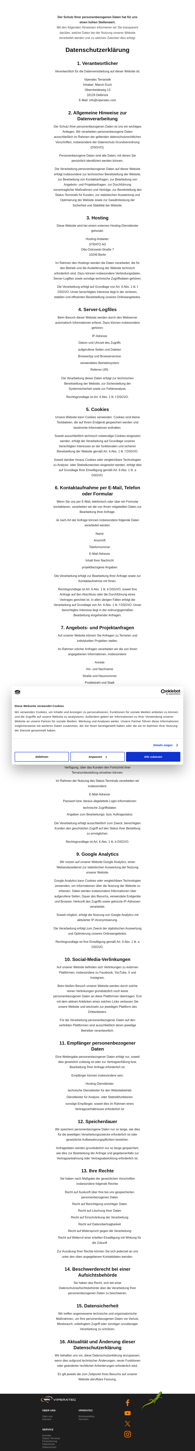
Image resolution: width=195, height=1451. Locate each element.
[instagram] (127, 1434)
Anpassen (98, 756)
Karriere (46, 1419)
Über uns (47, 1416)
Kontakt (46, 1435)
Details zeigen (163, 745)
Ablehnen (41, 756)
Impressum (48, 1444)
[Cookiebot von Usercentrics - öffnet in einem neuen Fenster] (163, 692)
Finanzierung (49, 1441)
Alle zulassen (153, 756)
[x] (127, 1423)
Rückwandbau (86, 1416)
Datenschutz (49, 1447)
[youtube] (127, 1413)
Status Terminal (51, 1438)
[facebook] (127, 1402)
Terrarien (83, 1419)
